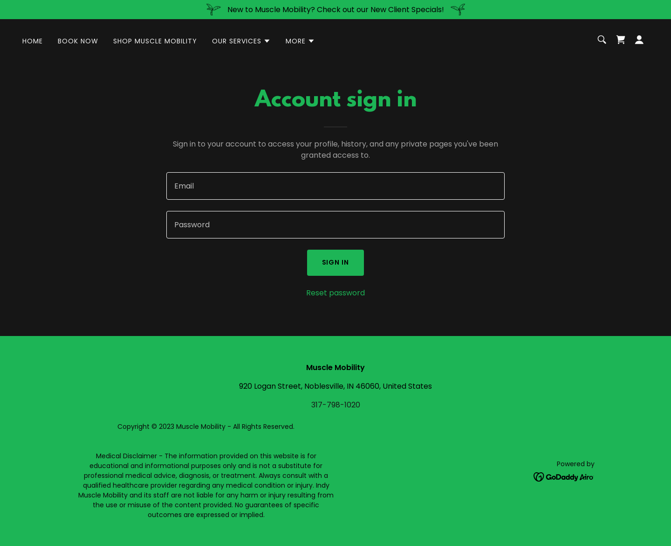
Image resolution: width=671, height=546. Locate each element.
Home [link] (32, 41)
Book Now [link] (78, 41)
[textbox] (335, 186)
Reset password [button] (335, 292)
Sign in (335, 262)
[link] (620, 39)
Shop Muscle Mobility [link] (155, 41)
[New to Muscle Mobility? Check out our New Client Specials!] (335, 9)
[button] (241, 41)
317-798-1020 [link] (335, 404)
